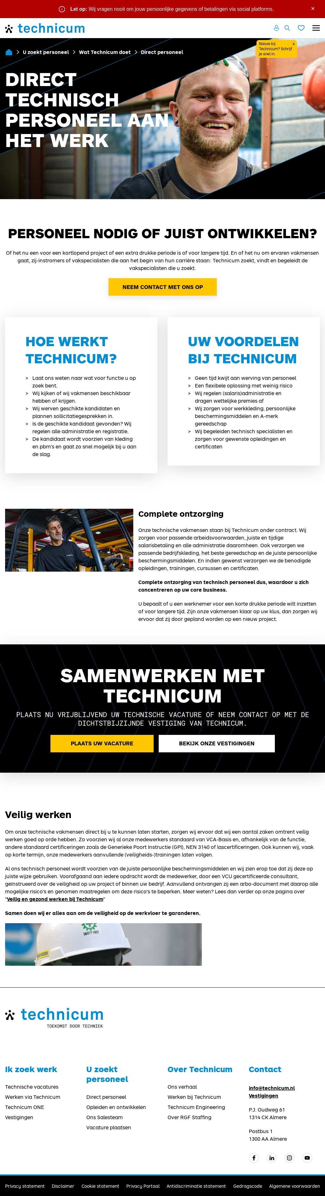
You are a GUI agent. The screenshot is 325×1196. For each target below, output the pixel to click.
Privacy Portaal (143, 1186)
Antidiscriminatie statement (196, 1186)
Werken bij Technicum (194, 1097)
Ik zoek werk (31, 1069)
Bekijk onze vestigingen (217, 743)
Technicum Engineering (196, 1107)
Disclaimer (63, 1186)
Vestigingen (19, 1117)
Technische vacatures (31, 1087)
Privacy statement (25, 1186)
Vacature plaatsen (108, 1127)
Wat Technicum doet (105, 52)
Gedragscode (247, 1186)
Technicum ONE (24, 1107)
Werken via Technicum (32, 1097)
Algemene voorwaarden (294, 1186)
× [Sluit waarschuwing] (313, 8)
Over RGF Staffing (189, 1117)
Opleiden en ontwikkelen (116, 1107)
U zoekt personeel (46, 52)
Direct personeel (106, 1097)
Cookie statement (100, 1186)
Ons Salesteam (104, 1117)
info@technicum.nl (272, 1088)
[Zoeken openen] (287, 28)
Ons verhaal (182, 1087)
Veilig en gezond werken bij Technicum (55, 899)
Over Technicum (200, 1069)
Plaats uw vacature (102, 743)
